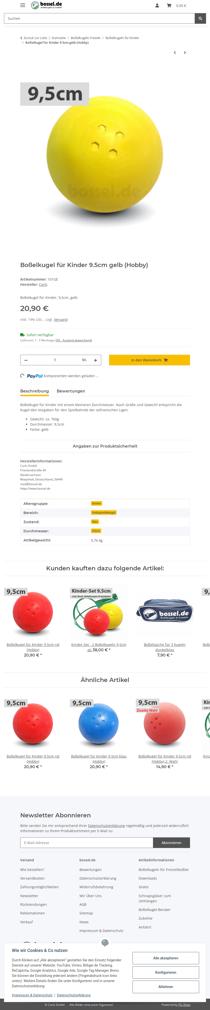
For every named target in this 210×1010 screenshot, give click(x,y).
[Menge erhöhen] (95, 360)
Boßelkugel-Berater (155, 909)
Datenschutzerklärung (74, 995)
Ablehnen (165, 987)
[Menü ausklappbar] (22, 3)
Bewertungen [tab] (71, 391)
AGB (82, 904)
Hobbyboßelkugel (103, 512)
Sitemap (86, 913)
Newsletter (29, 895)
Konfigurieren (165, 972)
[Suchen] (200, 18)
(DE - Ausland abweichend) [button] (73, 340)
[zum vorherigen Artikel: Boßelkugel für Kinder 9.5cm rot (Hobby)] (175, 52)
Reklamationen (32, 913)
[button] (157, 5)
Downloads (148, 878)
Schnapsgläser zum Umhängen (155, 898)
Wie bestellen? (32, 869)
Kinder (96, 503)
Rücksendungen (33, 904)
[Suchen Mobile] (99, 18)
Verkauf (26, 922)
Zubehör (146, 918)
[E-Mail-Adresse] (86, 842)
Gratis (144, 887)
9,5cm (96, 531)
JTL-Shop (184, 1005)
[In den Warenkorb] (24, 68)
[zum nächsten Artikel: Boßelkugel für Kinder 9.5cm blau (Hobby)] (185, 52)
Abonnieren (171, 842)
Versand (61, 319)
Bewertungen (90, 869)
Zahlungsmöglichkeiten (39, 887)
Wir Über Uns (90, 895)
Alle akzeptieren (165, 958)
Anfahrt (145, 927)
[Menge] (55, 360)
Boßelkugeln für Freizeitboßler (164, 869)
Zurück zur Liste (35, 38)
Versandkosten (32, 878)
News (84, 922)
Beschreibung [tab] (34, 391)
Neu (95, 521)
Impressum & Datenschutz (32, 995)
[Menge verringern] (25, 360)
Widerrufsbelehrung (96, 887)
